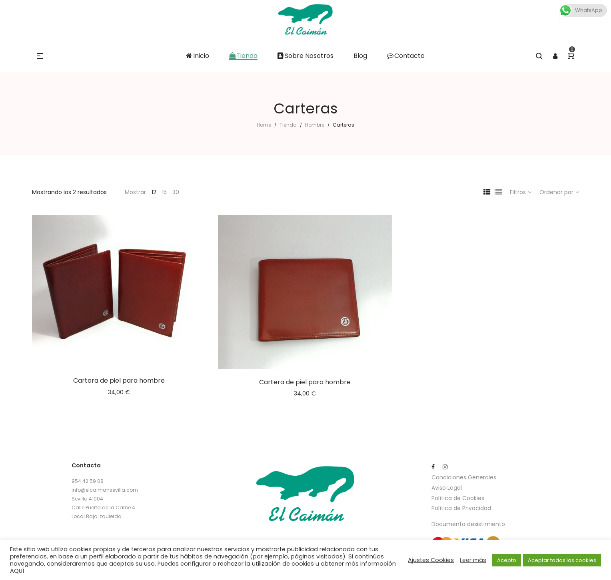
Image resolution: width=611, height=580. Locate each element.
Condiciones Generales (463, 477)
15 (164, 192)
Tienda (288, 124)
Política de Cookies (457, 498)
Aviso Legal (446, 488)
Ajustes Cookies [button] (431, 560)
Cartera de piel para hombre (119, 380)
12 (154, 192)
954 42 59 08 (88, 481)
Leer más (473, 560)
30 (175, 192)
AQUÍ (17, 571)
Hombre (314, 124)
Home (264, 124)
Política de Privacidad (461, 508)
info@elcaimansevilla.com (105, 490)
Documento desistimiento (468, 524)
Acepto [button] (506, 560)
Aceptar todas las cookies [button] (562, 560)
